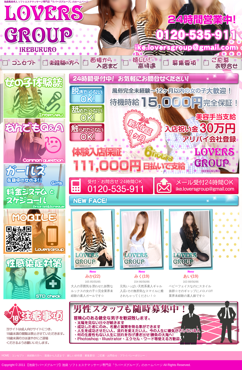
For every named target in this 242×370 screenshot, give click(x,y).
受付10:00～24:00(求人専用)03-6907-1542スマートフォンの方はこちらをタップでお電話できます (109, 185)
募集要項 (90, 355)
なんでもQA (34, 141)
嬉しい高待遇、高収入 (181, 62)
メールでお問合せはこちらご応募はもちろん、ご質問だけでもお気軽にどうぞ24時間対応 (197, 185)
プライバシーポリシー (132, 355)
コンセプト (21, 62)
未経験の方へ (34, 355)
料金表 (34, 197)
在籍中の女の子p (34, 175)
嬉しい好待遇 (141, 62)
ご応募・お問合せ (222, 62)
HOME (5, 355)
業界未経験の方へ (61, 62)
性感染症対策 (34, 277)
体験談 (34, 95)
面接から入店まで (101, 62)
